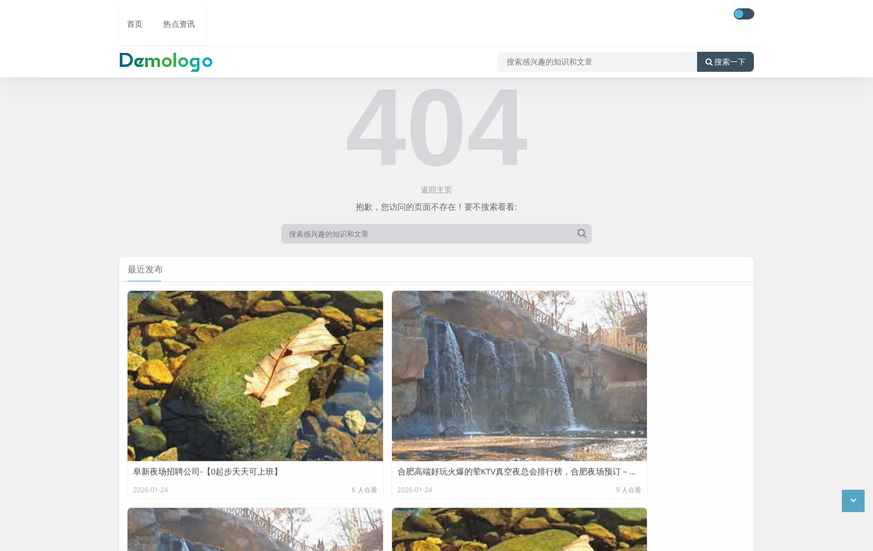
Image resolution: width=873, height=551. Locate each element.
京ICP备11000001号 (157, 534)
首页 (128, 15)
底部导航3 (230, 470)
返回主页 (436, 189)
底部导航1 (137, 470)
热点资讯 (171, 15)
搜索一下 (725, 46)
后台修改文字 (221, 499)
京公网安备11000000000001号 (255, 534)
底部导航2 (184, 470)
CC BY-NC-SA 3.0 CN (230, 516)
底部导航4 (277, 470)
